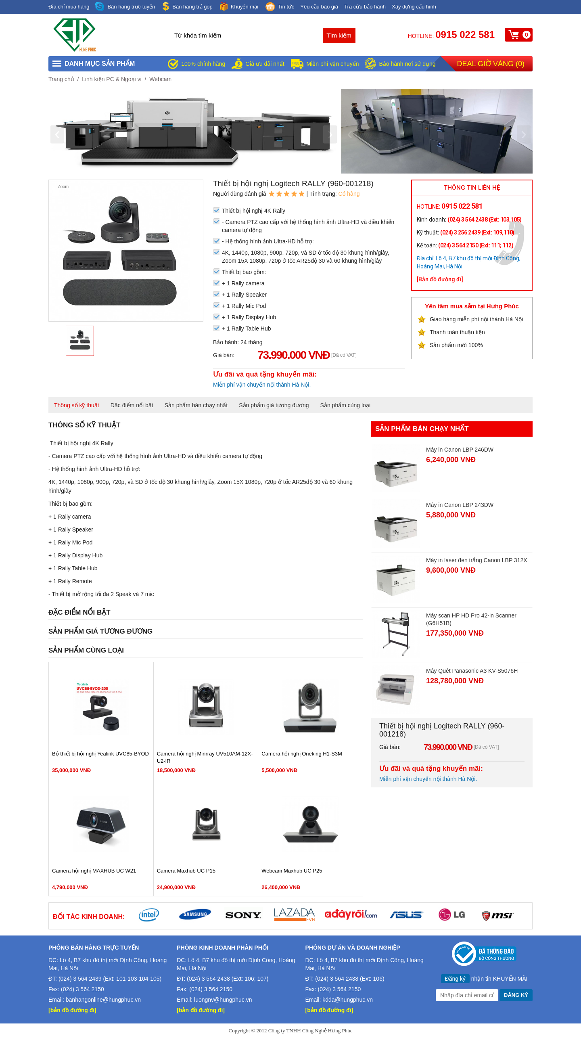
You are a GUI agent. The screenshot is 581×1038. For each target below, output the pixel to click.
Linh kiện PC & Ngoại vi (112, 79)
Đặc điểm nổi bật (132, 405)
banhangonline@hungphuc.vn (103, 999)
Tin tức (279, 7)
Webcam (160, 79)
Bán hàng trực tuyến (125, 6)
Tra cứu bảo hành (365, 7)
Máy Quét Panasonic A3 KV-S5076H (472, 671)
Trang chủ (61, 79)
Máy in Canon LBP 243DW (459, 505)
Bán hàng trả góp (187, 6)
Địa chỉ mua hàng (68, 7)
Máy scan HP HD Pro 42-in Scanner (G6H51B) (471, 619)
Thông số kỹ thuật (76, 405)
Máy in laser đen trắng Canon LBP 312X (476, 560)
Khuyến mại (238, 6)
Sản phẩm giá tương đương (274, 405)
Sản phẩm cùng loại (345, 405)
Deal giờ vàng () (491, 64)
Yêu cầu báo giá (319, 7)
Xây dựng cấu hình (414, 7)
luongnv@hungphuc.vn (223, 999)
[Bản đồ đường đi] (440, 279)
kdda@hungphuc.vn (347, 999)
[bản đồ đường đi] (72, 1010)
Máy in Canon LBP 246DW (459, 449)
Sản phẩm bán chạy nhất (196, 405)
